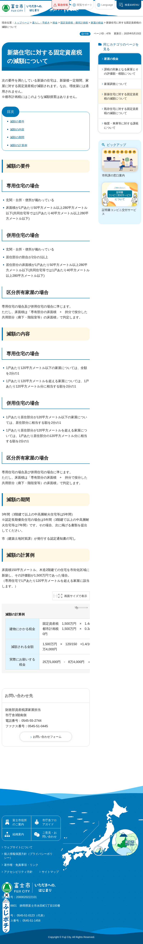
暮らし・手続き (41, 22)
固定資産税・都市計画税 (74, 22)
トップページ (21, 22)
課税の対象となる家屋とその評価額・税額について (121, 71)
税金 (55, 22)
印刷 (86, 34)
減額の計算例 (18, 145)
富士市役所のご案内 (20, 822)
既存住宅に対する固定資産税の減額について (121, 111)
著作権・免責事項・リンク (21, 864)
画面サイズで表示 (75, 595)
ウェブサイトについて (18, 847)
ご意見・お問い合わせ (49, 834)
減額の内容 (17, 129)
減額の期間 (17, 137)
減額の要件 (17, 121)
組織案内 (18, 834)
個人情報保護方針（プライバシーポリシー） (28, 855)
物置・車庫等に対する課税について (121, 125)
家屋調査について (115, 83)
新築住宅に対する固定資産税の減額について (121, 96)
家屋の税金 (97, 22)
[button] (60, 4)
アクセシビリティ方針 (18, 871)
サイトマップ (50, 871)
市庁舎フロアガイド (49, 822)
